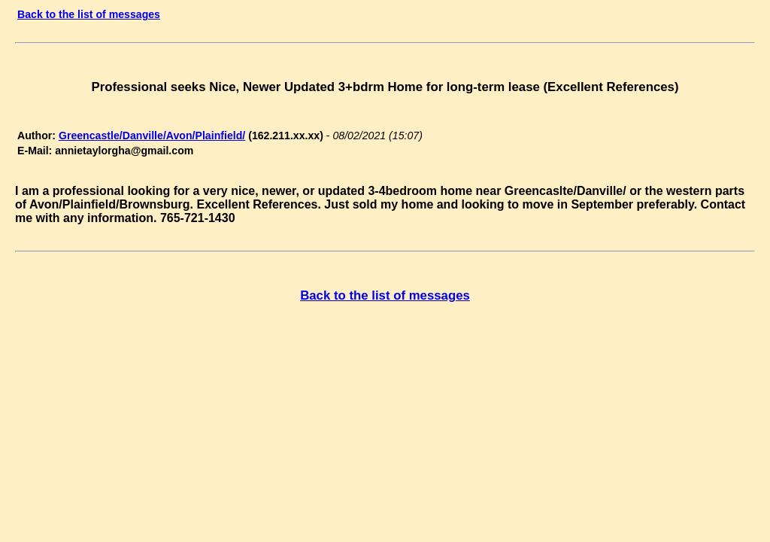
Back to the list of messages (88, 14)
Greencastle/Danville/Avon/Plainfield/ (152, 135)
